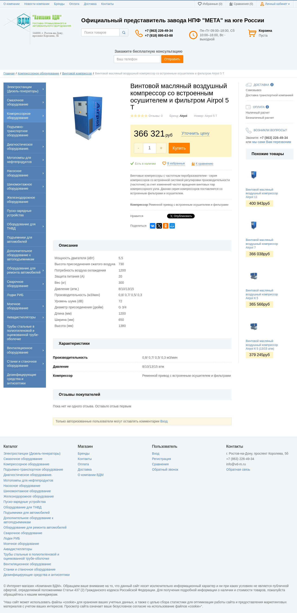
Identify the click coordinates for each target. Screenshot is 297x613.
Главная (9, 73)
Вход (164, 421)
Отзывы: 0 (156, 116)
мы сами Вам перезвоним (271, 142)
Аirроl (183, 116)
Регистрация (161, 459)
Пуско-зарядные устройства (24, 502)
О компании (11, 4)
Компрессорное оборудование (38, 73)
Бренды (59, 4)
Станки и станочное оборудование (29, 569)
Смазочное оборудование (22, 459)
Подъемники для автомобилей (26, 512)
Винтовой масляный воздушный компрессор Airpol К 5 (262, 294)
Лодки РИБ (11, 538)
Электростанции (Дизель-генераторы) (32, 453)
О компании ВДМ (90, 475)
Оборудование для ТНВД (22, 507)
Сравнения (160, 464)
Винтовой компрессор (77, 73)
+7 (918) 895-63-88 (159, 35)
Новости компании (36, 4)
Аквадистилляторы (17, 549)
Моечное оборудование (21, 544)
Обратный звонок (165, 469)
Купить (179, 148)
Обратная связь (238, 469)
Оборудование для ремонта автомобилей (35, 527)
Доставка (90, 4)
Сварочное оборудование (22, 533)
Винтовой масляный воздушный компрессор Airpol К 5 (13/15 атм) (262, 344)
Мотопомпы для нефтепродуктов (28, 480)
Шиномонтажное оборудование (27, 491)
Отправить (172, 59)
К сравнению (204, 163)
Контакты (107, 4)
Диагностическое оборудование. (27, 475)
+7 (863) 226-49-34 (159, 30)
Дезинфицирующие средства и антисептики (36, 575)
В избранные (176, 163)
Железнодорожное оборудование (28, 496)
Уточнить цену (195, 133)
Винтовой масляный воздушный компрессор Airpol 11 (262, 193)
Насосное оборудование (21, 486)
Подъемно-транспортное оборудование (33, 469)
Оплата (74, 4)
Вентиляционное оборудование (27, 564)
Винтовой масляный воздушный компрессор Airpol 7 (262, 243)
